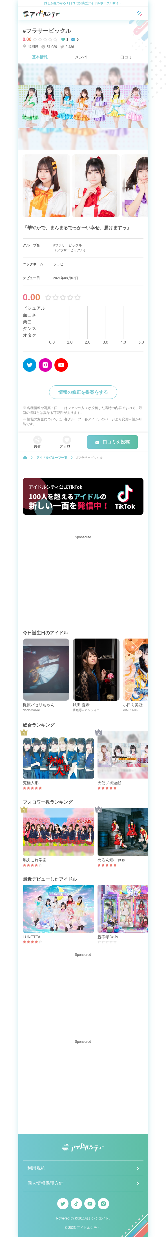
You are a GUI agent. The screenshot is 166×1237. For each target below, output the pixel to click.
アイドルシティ (88, 1228)
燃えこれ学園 (35, 860)
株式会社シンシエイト (92, 1218)
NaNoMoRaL (32, 710)
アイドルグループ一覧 (51, 457)
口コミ (126, 57)
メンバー (83, 57)
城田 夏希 (81, 705)
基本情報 (40, 57)
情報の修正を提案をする (83, 392)
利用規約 (36, 1168)
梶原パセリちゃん (38, 705)
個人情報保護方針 (45, 1183)
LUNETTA (32, 937)
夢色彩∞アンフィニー (88, 710)
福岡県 (30, 46)
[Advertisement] (83, 580)
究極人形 (31, 783)
